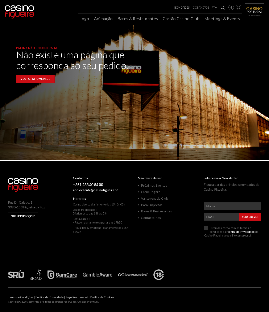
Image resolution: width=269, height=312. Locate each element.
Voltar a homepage (35, 80)
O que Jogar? (150, 193)
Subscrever (250, 217)
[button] (231, 7)
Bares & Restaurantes (137, 18)
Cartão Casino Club (181, 18)
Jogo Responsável (77, 298)
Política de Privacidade (240, 232)
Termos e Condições (20, 298)
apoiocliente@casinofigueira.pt (95, 191)
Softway (94, 302)
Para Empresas (151, 206)
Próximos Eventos (154, 186)
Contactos (201, 7)
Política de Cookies (102, 298)
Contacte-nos (151, 219)
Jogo (84, 18)
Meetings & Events (222, 18)
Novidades (182, 7)
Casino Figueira (13, 8)
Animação (103, 18)
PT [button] (214, 7)
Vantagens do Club (154, 199)
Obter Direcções (23, 217)
